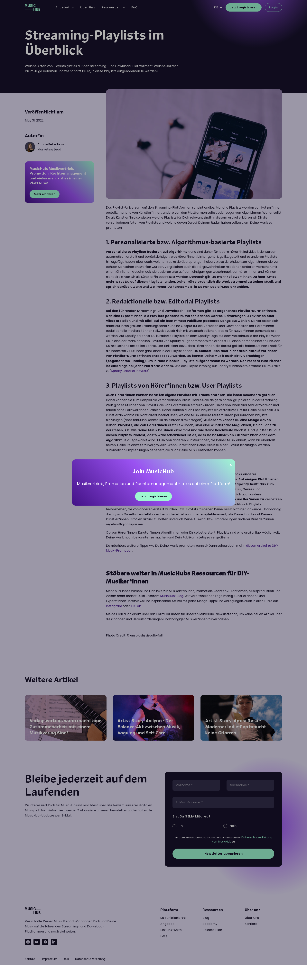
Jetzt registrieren (153, 496)
